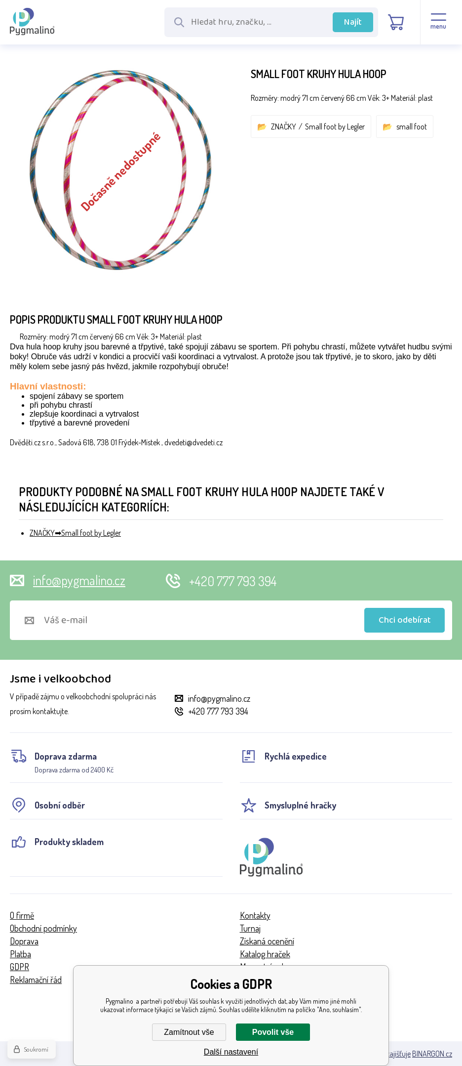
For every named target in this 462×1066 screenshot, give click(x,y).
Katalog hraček (265, 953)
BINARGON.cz (432, 1054)
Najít (353, 22)
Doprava (24, 941)
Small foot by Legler (335, 126)
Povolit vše (273, 1032)
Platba (20, 953)
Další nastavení (231, 1052)
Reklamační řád (36, 979)
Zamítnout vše (189, 1032)
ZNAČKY (283, 126)
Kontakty (255, 915)
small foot (411, 126)
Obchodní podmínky (43, 928)
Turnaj (250, 928)
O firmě (22, 915)
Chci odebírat (405, 620)
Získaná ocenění (267, 941)
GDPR (19, 966)
